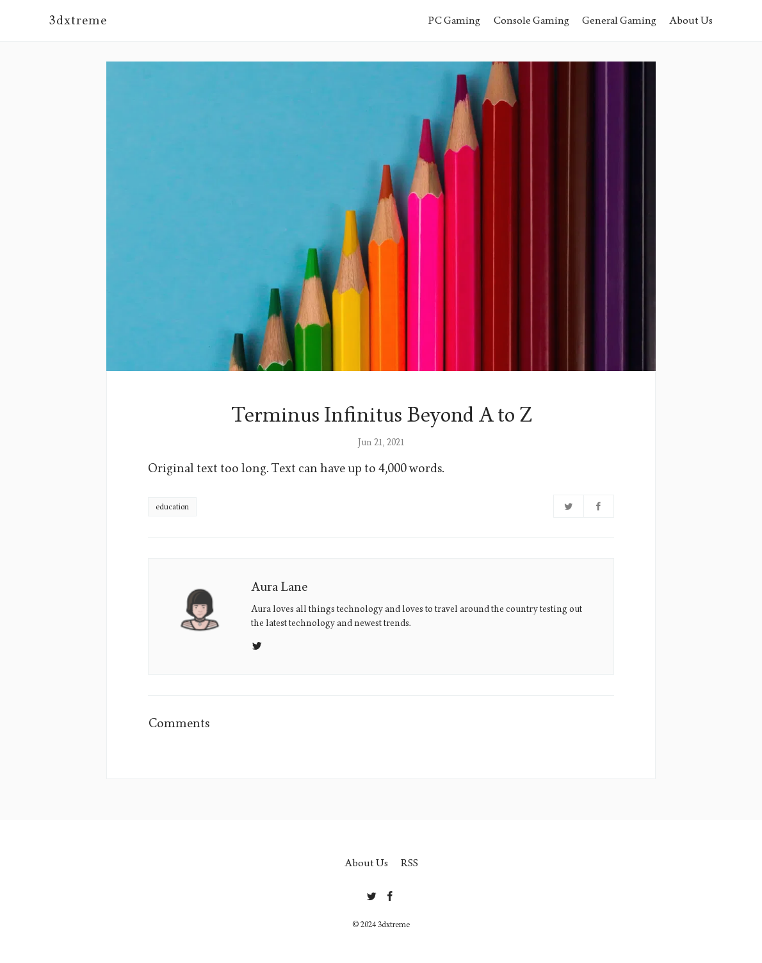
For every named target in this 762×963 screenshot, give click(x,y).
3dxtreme (78, 20)
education (172, 506)
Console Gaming (531, 20)
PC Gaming (454, 20)
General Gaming (619, 20)
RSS (409, 863)
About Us (691, 20)
